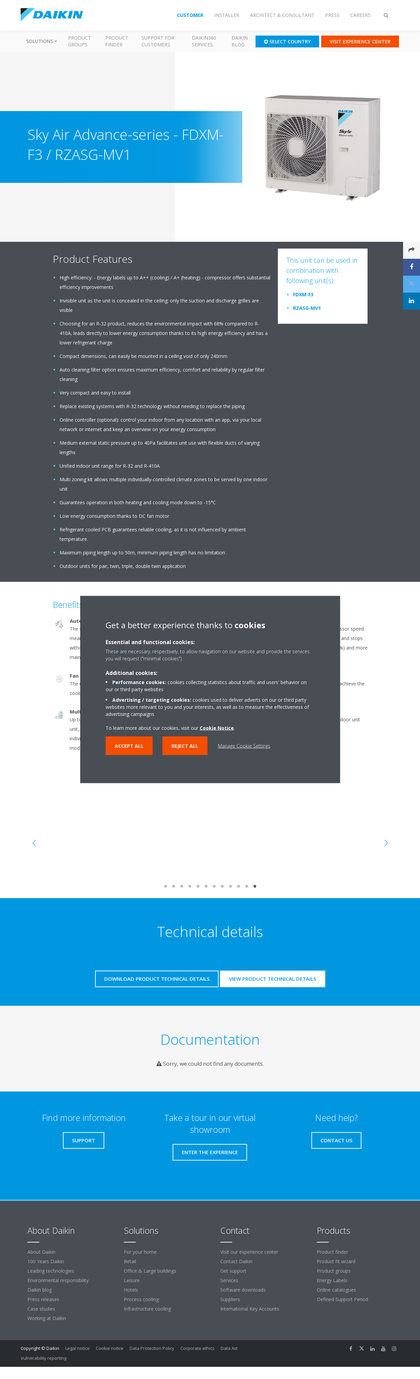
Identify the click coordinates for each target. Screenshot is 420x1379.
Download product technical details (156, 978)
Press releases (43, 1299)
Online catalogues (336, 1290)
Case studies (41, 1309)
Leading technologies (50, 1271)
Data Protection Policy (152, 1348)
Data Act (229, 1348)
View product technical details (272, 978)
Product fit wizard (336, 1261)
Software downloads (243, 1290)
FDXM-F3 (303, 294)
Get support (233, 1271)
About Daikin (41, 1252)
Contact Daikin (236, 1261)
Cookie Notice (217, 728)
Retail (130, 1261)
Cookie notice (110, 1348)
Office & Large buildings (150, 1271)
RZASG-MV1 (307, 308)
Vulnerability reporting (43, 1358)
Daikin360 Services (204, 41)
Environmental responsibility (58, 1280)
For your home (140, 1252)
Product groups (79, 41)
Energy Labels (332, 1280)
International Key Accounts (249, 1309)
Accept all (129, 746)
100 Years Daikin (45, 1261)
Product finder (116, 41)
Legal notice (77, 1348)
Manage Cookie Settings (244, 746)
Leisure (132, 1280)
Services (229, 1280)
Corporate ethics (197, 1348)
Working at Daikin (46, 1318)
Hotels (131, 1290)
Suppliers (230, 1299)
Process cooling (141, 1299)
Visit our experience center (249, 1252)
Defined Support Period (343, 1299)
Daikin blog (239, 41)
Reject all (185, 746)
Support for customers (157, 41)
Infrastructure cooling (147, 1309)
